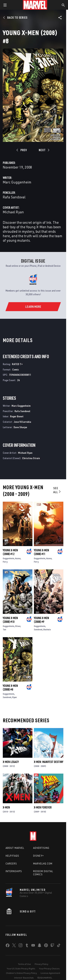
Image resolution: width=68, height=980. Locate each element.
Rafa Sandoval (14, 197)
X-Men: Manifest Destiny (48, 762)
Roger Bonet (16, 416)
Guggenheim (8, 558)
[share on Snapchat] (39, 946)
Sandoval (38, 629)
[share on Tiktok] (59, 946)
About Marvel (15, 847)
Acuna (17, 558)
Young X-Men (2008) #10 (10, 620)
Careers (11, 863)
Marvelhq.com (42, 863)
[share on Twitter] (14, 946)
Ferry (5, 561)
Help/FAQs (12, 855)
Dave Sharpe (20, 427)
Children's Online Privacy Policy (21, 973)
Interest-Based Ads (24, 977)
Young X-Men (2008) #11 (41, 552)
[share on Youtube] (33, 946)
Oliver (17, 626)
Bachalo (47, 629)
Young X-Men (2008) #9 (41, 620)
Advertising (41, 847)
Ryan (14, 697)
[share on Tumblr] (27, 946)
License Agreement (50, 973)
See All (57, 490)
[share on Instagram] (20, 946)
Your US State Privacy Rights (21, 968)
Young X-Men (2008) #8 (10, 687)
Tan (4, 629)
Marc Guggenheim (17, 182)
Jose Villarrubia (22, 421)
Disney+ (38, 855)
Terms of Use (24, 964)
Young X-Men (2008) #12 (10, 552)
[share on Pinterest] (46, 946)
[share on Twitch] (52, 946)
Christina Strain (31, 458)
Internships (14, 871)
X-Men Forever (43, 807)
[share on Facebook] (8, 946)
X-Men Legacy (11, 762)
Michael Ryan (13, 212)
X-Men (6, 807)
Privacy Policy (41, 964)
